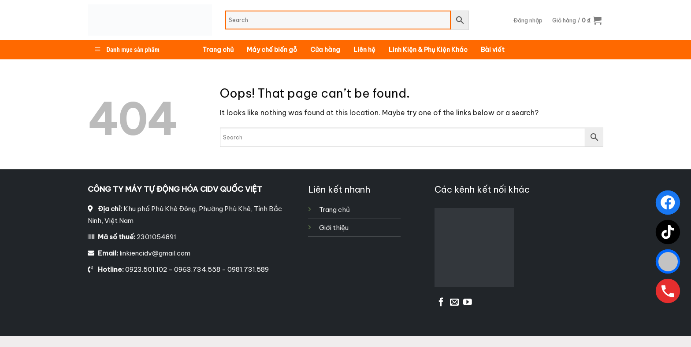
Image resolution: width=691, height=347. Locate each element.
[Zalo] (668, 261)
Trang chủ (218, 49)
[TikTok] (668, 232)
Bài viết (493, 49)
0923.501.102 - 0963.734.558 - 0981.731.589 (197, 269)
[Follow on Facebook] (441, 302)
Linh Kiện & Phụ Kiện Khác (428, 49)
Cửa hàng (325, 49)
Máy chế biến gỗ (272, 49)
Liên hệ (364, 49)
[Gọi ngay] (668, 291)
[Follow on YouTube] (467, 302)
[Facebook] (668, 202)
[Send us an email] (454, 302)
